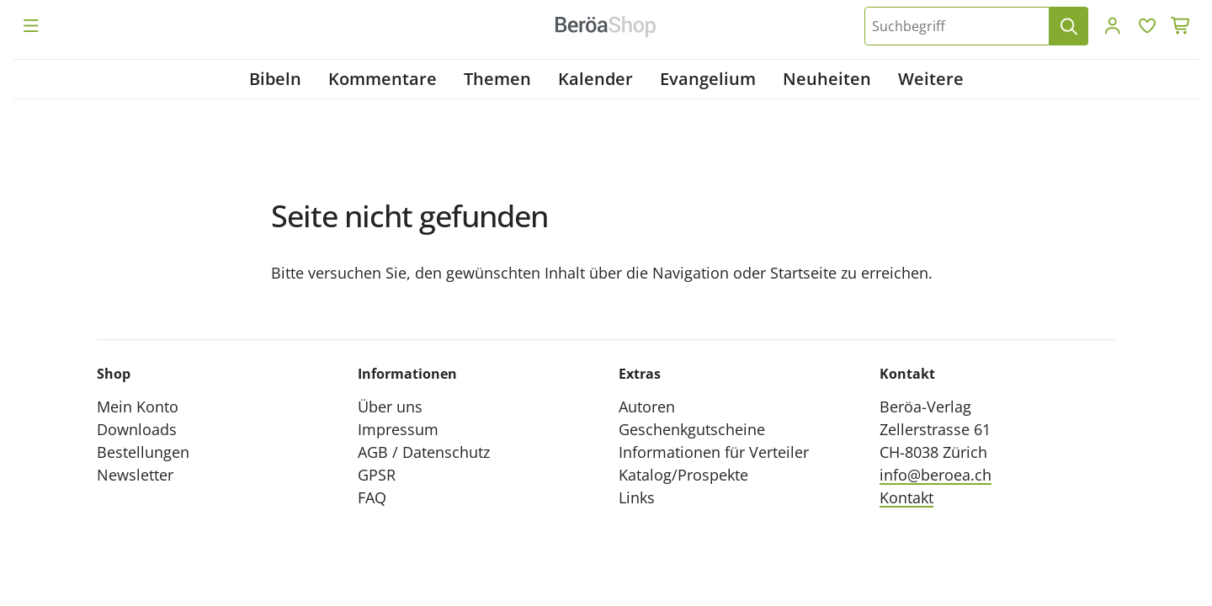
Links (637, 497)
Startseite (803, 273)
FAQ (372, 497)
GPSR (377, 475)
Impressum (398, 429)
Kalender (595, 78)
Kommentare (382, 78)
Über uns (390, 406)
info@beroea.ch (935, 475)
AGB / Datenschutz (424, 452)
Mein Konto (137, 406)
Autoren (647, 406)
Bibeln (275, 78)
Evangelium (708, 78)
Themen (497, 78)
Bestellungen (143, 452)
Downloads (137, 429)
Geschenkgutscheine (692, 429)
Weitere (931, 78)
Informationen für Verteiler (714, 452)
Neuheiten (827, 78)
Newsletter (135, 475)
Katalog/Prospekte (683, 475)
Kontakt (906, 497)
